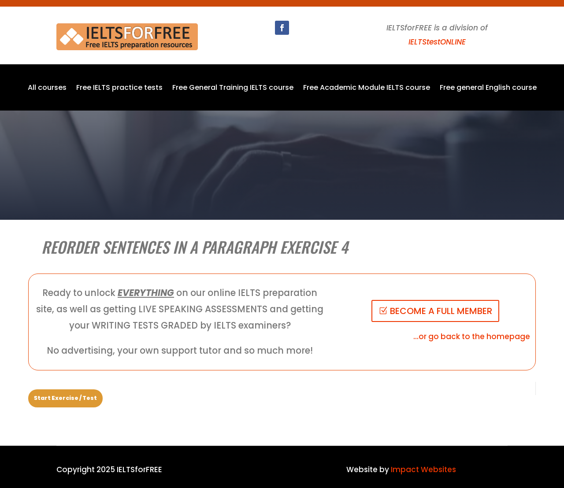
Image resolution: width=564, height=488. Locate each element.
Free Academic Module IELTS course (366, 88)
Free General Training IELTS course (232, 88)
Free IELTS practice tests (119, 88)
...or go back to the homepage (471, 336)
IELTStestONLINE (437, 42)
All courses (47, 88)
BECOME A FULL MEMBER (441, 311)
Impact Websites (423, 469)
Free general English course (488, 88)
